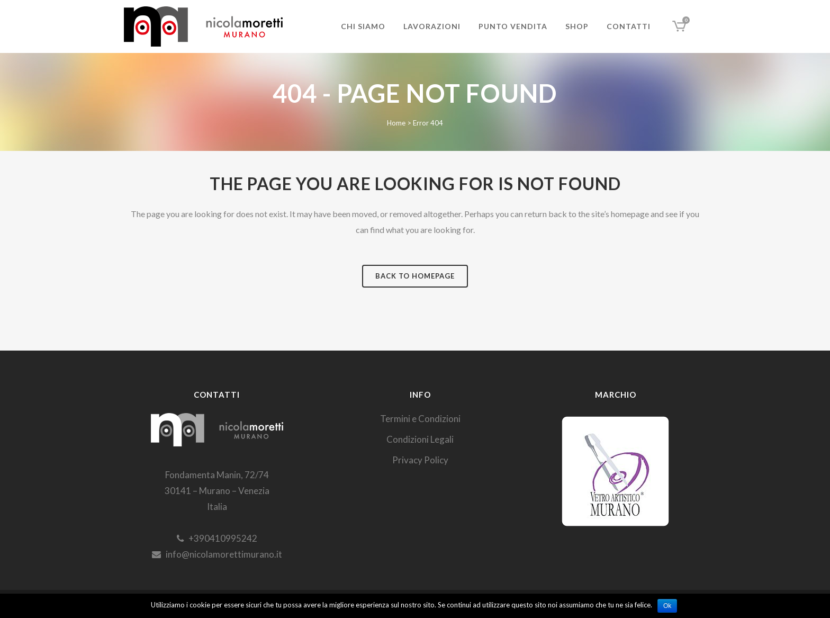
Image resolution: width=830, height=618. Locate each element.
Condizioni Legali (420, 439)
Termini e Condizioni (420, 418)
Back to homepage (415, 276)
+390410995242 (217, 538)
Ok (667, 606)
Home (396, 123)
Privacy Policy (420, 459)
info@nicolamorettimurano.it (217, 554)
